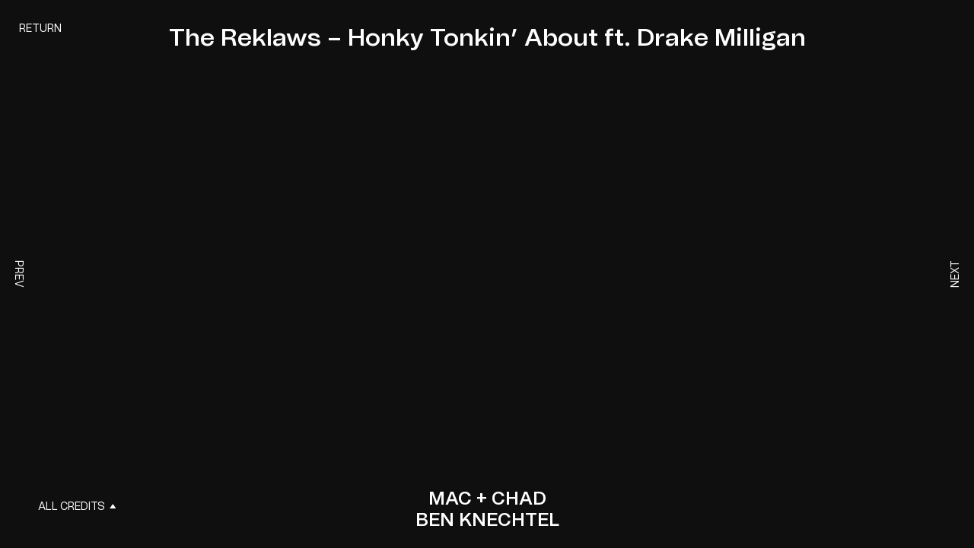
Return (40, 29)
